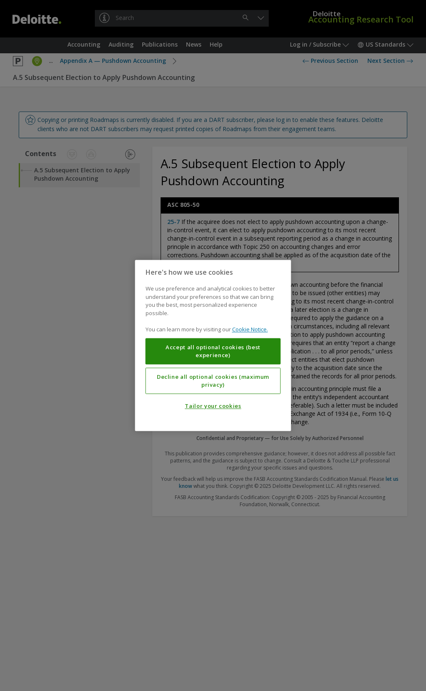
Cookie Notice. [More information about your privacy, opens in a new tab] (250, 329)
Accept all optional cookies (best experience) (213, 351)
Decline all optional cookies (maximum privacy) (213, 380)
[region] (213, 345)
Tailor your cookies (213, 406)
